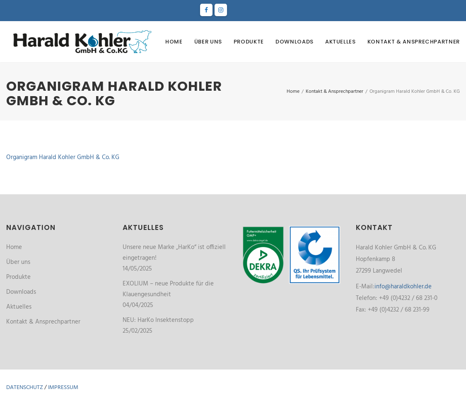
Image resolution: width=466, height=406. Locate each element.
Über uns (208, 42)
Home (174, 42)
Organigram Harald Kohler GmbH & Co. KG (62, 157)
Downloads (294, 42)
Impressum (63, 387)
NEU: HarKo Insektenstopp (158, 320)
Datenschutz (24, 387)
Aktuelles (340, 42)
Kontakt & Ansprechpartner (413, 42)
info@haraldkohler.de (403, 287)
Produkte (249, 42)
